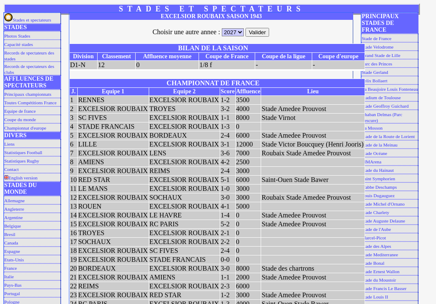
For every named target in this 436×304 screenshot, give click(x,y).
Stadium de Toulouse (381, 97)
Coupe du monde (20, 119)
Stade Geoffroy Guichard (385, 106)
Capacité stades (18, 44)
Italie (9, 276)
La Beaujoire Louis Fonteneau (390, 89)
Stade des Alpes (376, 246)
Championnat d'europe (25, 127)
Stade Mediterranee (380, 254)
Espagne (12, 251)
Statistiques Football (23, 152)
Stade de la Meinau (380, 144)
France (10, 268)
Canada (11, 242)
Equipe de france (20, 111)
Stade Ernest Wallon (380, 271)
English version (21, 177)
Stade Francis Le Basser (384, 288)
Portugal (12, 293)
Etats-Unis (14, 259)
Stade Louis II (375, 296)
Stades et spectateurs (27, 19)
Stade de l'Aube (376, 229)
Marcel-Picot (374, 237)
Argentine (13, 217)
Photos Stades (17, 35)
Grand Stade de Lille (381, 55)
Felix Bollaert (374, 80)
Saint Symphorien (378, 178)
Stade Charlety (375, 212)
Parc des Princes (377, 63)
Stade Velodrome (377, 46)
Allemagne (14, 200)
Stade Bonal (373, 263)
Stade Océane (374, 153)
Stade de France (376, 38)
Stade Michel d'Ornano (383, 203)
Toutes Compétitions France (30, 102)
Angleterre (14, 209)
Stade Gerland (375, 72)
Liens (9, 144)
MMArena (371, 161)
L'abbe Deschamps (379, 187)
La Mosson (372, 127)
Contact (11, 169)
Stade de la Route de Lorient (388, 136)
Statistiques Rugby (21, 160)
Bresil (9, 234)
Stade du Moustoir (379, 279)
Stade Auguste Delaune (383, 220)
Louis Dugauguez (378, 195)
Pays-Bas (13, 285)
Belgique (12, 225)
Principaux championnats (28, 94)
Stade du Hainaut (378, 170)
